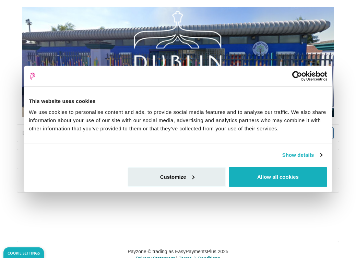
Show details (298, 155)
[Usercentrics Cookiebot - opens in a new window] (297, 76)
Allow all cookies (278, 176)
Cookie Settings (24, 253)
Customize (177, 176)
